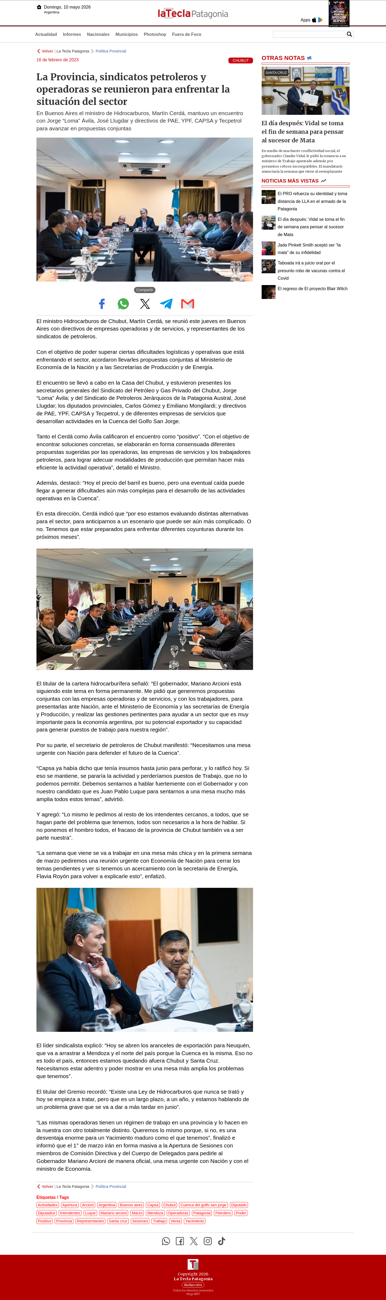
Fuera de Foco (186, 34)
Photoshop (155, 34)
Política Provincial (111, 51)
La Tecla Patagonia (73, 51)
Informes (72, 34)
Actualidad (46, 34)
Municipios (127, 34)
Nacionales (98, 34)
